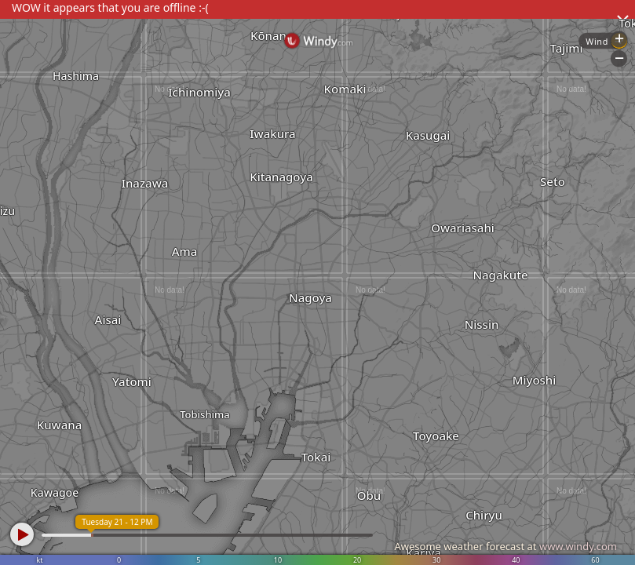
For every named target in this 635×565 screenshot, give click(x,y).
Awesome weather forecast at (505, 546)
